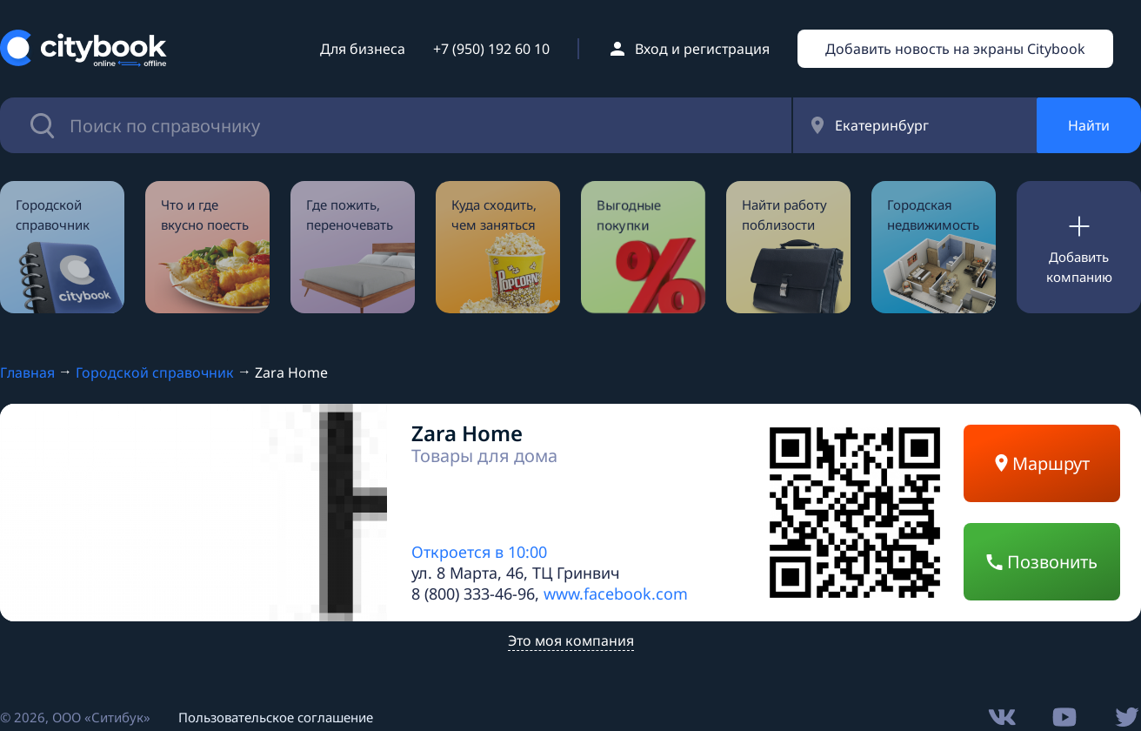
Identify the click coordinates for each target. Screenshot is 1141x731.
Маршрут (1042, 463)
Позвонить (1042, 561)
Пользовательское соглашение (275, 717)
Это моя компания (571, 640)
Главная (27, 372)
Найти (1089, 125)
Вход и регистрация (702, 48)
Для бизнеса (362, 48)
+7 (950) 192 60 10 (491, 48)
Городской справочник (155, 372)
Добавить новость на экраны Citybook (955, 48)
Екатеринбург (882, 125)
